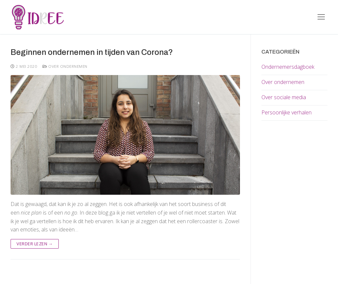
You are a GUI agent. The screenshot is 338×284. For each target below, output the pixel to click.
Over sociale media (283, 97)
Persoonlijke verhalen (286, 112)
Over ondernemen (65, 66)
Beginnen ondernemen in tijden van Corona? (92, 52)
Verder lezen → (35, 244)
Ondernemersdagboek (287, 66)
